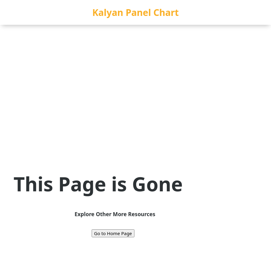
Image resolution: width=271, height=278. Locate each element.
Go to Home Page (113, 233)
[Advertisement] (135, 71)
